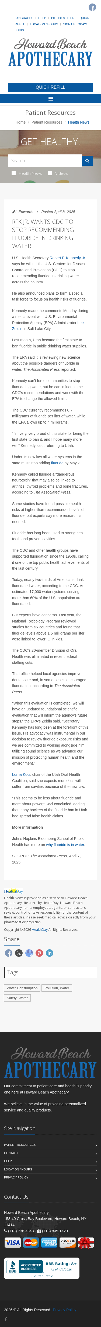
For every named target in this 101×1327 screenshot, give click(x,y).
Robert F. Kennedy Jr (67, 258)
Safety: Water (17, 998)
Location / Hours (44, 24)
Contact (11, 1153)
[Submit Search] (87, 161)
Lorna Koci (21, 774)
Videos (58, 173)
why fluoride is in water (65, 845)
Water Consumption (22, 988)
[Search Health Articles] (45, 160)
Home (21, 122)
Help (42, 18)
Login (19, 30)
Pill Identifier (62, 18)
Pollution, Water (56, 988)
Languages (24, 18)
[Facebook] (92, 7)
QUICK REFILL (50, 87)
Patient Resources (47, 122)
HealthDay (40, 929)
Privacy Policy (16, 1177)
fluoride (57, 463)
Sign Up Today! (75, 24)
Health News (27, 173)
